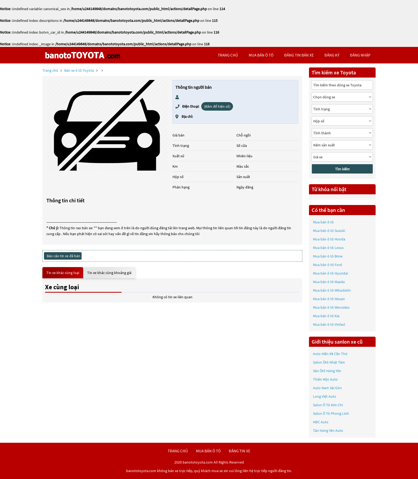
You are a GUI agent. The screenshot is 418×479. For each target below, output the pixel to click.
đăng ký (331, 55)
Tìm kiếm (342, 169)
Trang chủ (50, 70)
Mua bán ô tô (323, 222)
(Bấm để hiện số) (217, 106)
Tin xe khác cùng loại (62, 272)
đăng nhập (360, 55)
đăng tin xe (239, 450)
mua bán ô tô (261, 55)
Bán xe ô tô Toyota (79, 70)
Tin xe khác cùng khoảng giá (109, 272)
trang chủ (228, 55)
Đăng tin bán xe (299, 55)
